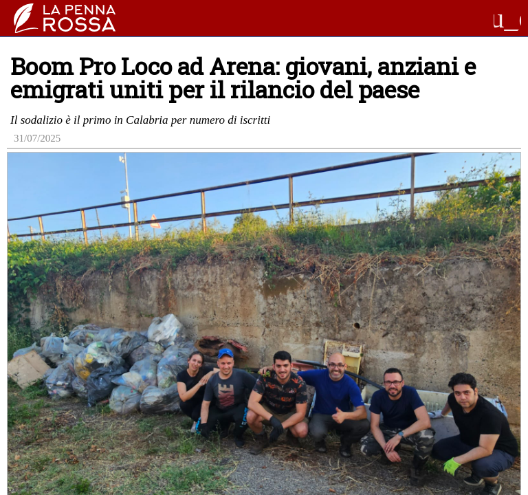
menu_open (507, 18)
